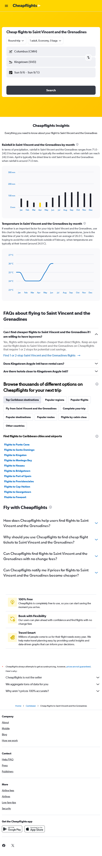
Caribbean (31, 706)
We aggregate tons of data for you (53, 684)
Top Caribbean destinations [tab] (22, 399)
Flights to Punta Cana (17, 444)
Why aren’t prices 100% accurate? (53, 691)
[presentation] (77, 144)
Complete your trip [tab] (74, 408)
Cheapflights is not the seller (53, 677)
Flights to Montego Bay (18, 460)
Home (18, 706)
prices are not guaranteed (78, 666)
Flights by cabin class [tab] (74, 417)
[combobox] (16, 40)
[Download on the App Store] (34, 829)
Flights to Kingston (15, 455)
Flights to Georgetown (17, 491)
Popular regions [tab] (54, 399)
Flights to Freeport (15, 497)
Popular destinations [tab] (18, 417)
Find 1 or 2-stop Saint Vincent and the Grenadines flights (42, 355)
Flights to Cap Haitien (17, 486)
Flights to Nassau (14, 465)
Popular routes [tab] (46, 417)
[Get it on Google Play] (12, 829)
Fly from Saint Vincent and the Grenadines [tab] (31, 408)
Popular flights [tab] (79, 399)
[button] (6, 6)
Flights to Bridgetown (17, 470)
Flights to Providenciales (19, 481)
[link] (13, 845)
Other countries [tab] (15, 425)
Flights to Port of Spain (17, 476)
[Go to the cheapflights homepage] (27, 6)
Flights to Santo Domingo (19, 449)
